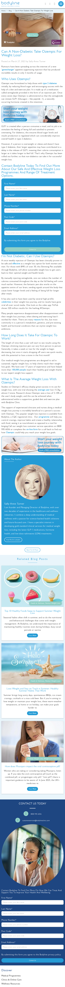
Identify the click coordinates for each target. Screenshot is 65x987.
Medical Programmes (11, 975)
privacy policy (54, 954)
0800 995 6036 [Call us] (36, 814)
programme (44, 417)
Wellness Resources (10, 984)
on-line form (32, 429)
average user (44, 390)
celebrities (6, 302)
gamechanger (8, 69)
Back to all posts (32, 550)
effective (16, 263)
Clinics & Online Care (11, 980)
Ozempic (10, 432)
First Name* (9, 183)
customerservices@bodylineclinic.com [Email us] (36, 821)
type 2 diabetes (50, 83)
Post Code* (9, 217)
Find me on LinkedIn (13, 540)
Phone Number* (11, 206)
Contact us (32, 249)
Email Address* (11, 228)
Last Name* (9, 195)
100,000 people (19, 370)
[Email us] (50, 4)
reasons (37, 319)
